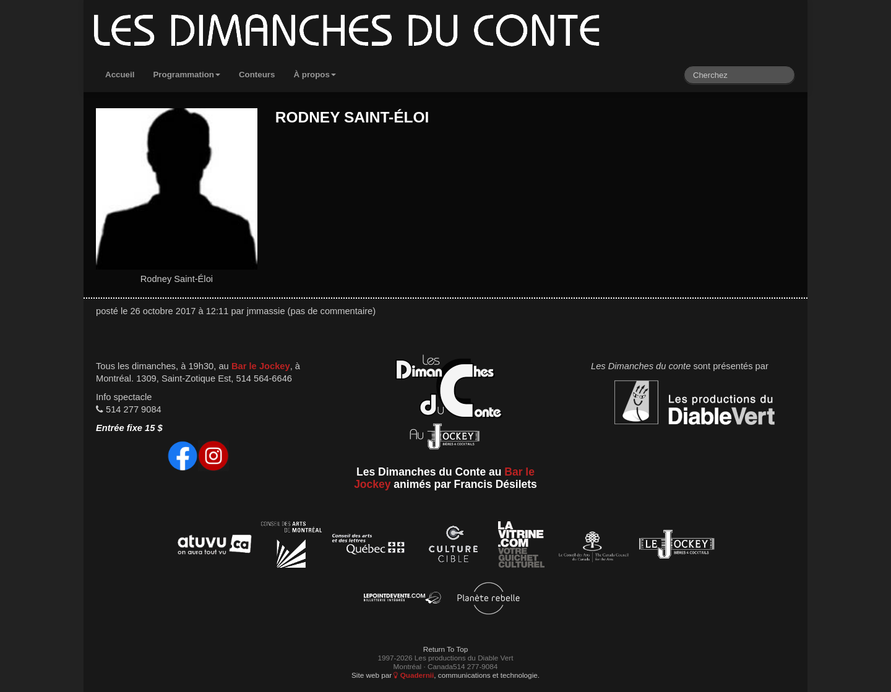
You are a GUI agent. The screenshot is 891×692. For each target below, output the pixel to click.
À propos (314, 74)
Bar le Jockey (260, 366)
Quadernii (414, 675)
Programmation (186, 74)
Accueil (119, 74)
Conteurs (257, 74)
